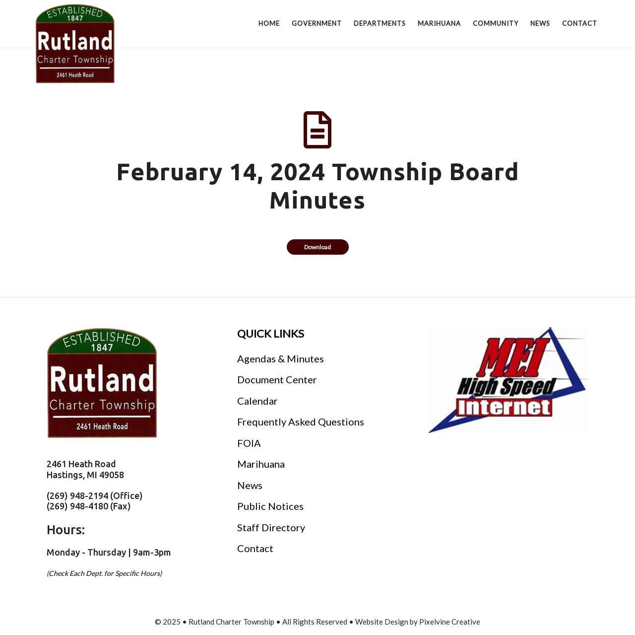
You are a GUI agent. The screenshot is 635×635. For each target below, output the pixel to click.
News (249, 485)
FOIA (249, 443)
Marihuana (261, 464)
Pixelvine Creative (449, 621)
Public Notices (270, 506)
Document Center (277, 379)
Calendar (257, 401)
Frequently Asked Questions (300, 421)
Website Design (381, 621)
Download (317, 247)
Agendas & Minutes (280, 358)
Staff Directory (271, 527)
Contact (255, 548)
